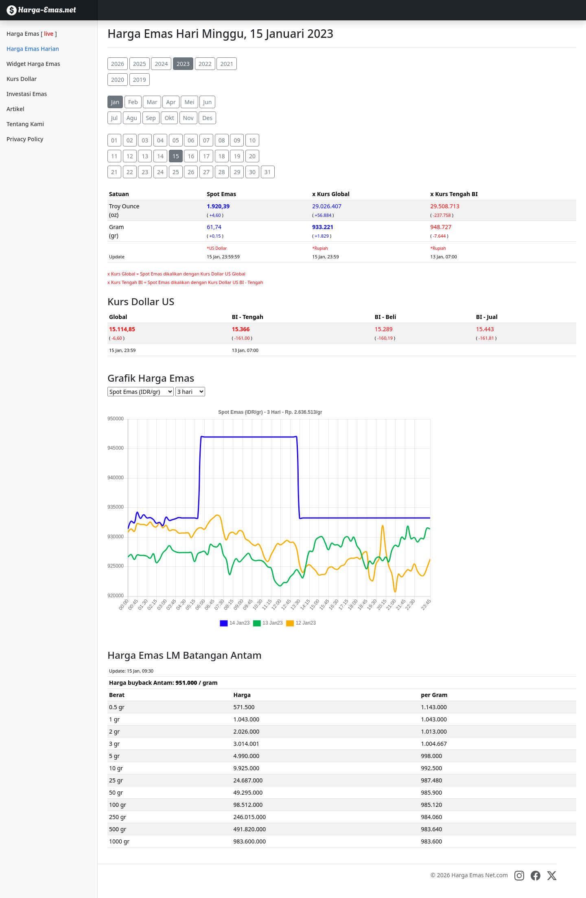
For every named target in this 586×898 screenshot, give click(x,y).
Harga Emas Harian (33, 48)
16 (191, 156)
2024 (161, 64)
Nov (188, 118)
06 (191, 140)
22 (130, 172)
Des (207, 118)
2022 (205, 64)
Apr (170, 102)
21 (114, 172)
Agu (132, 118)
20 (252, 156)
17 (206, 156)
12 (130, 156)
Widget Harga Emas (33, 64)
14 (160, 156)
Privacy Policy (25, 139)
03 (145, 140)
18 (222, 156)
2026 (117, 64)
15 (176, 156)
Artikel (15, 109)
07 (206, 140)
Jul (114, 118)
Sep (151, 118)
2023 (183, 64)
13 (145, 156)
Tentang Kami (25, 124)
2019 (139, 79)
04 (160, 140)
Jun (207, 102)
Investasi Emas (27, 94)
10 (252, 140)
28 (222, 172)
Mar (151, 102)
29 (237, 172)
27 (206, 172)
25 (176, 172)
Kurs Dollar (22, 79)
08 (222, 140)
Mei (189, 102)
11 (114, 156)
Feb (133, 102)
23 (145, 172)
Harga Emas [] (32, 33)
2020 (117, 79)
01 (114, 140)
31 (268, 172)
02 (130, 140)
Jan (115, 102)
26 (191, 172)
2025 (139, 64)
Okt (169, 118)
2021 (226, 64)
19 (237, 156)
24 (160, 172)
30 (252, 172)
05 (176, 140)
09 (237, 140)
